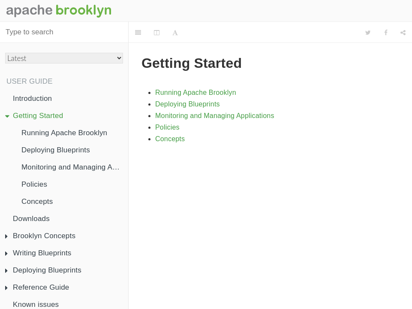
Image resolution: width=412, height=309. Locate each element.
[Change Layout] (156, 32)
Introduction (32, 98)
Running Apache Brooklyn (64, 133)
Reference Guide (37, 287)
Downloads (31, 219)
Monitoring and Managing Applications (74, 167)
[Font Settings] (175, 32)
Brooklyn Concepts (40, 236)
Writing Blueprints (38, 253)
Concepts (37, 201)
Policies (34, 184)
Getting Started (34, 116)
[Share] (403, 32)
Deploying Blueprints (55, 150)
